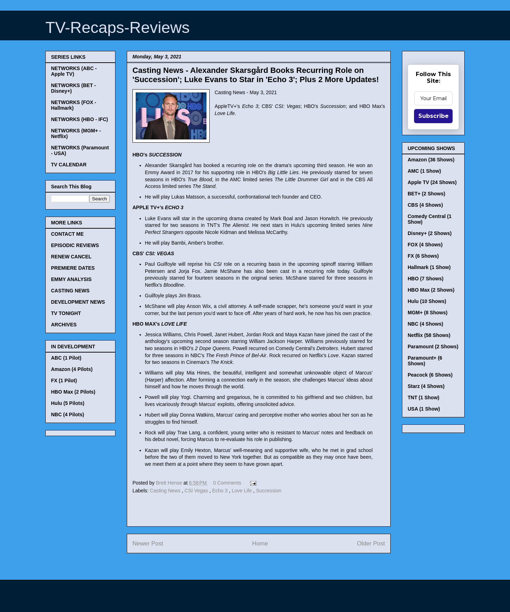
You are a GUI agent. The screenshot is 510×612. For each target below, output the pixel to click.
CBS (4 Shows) (425, 205)
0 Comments (227, 483)
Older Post (371, 543)
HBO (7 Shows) (425, 278)
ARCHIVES (63, 324)
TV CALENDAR (68, 164)
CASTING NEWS (70, 290)
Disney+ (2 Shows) (430, 233)
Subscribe (433, 116)
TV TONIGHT (66, 313)
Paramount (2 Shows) (433, 346)
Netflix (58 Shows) (429, 335)
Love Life (242, 490)
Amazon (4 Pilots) (71, 369)
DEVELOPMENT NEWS (78, 302)
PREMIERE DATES (73, 268)
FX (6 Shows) (423, 256)
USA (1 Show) (424, 409)
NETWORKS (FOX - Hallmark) (73, 105)
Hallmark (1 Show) (429, 267)
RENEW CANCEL (71, 256)
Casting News (166, 490)
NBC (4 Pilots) (67, 414)
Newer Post (147, 543)
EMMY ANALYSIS (71, 279)
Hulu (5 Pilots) (67, 403)
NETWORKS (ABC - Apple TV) (74, 71)
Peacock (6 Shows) (430, 375)
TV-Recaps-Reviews (117, 27)
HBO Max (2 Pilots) (73, 392)
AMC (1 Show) (424, 171)
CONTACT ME (67, 234)
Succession (269, 490)
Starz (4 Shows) (426, 386)
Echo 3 (220, 490)
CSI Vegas (197, 490)
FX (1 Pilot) (64, 380)
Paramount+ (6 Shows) (425, 360)
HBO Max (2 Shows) (431, 290)
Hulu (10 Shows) (427, 301)
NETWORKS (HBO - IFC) (79, 119)
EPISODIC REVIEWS (75, 245)
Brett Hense (169, 483)
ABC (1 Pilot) (66, 358)
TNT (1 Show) (423, 397)
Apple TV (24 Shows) (432, 182)
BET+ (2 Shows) (426, 193)
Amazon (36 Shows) (431, 159)
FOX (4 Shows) (425, 244)
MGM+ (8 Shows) (427, 312)
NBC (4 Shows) (425, 324)
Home (260, 543)
